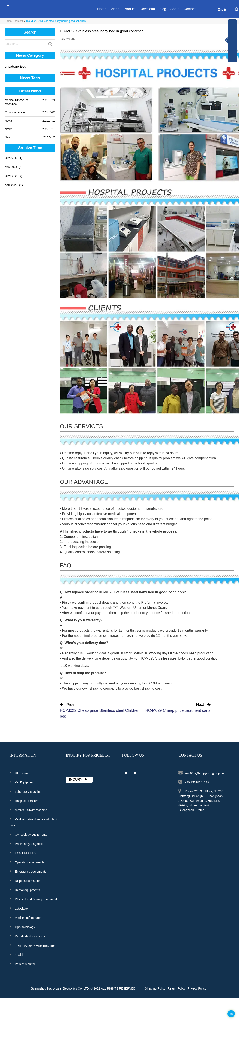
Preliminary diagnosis (26, 843)
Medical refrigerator (25, 917)
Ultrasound (20, 773)
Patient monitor (22, 963)
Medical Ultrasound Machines (16, 101)
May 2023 (11, 166)
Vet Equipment (22, 782)
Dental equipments (25, 889)
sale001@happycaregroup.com (202, 773)
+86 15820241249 (193, 782)
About (174, 9)
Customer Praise (15, 112)
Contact (189, 9)
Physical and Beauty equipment (33, 899)
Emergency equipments (28, 871)
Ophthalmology (22, 926)
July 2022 (11, 175)
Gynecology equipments (28, 834)
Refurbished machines (27, 936)
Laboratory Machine (26, 791)
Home (101, 9)
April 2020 (11, 184)
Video (115, 9)
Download (147, 9)
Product (129, 9)
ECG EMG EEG (23, 853)
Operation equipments (27, 862)
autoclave (19, 908)
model (16, 954)
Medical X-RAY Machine (28, 810)
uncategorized (15, 66)
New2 (8, 129)
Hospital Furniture (24, 800)
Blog (162, 9)
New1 (8, 137)
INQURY (78, 779)
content (19, 21)
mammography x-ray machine (32, 945)
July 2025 (11, 157)
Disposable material (25, 880)
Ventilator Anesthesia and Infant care (33, 822)
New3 (8, 120)
